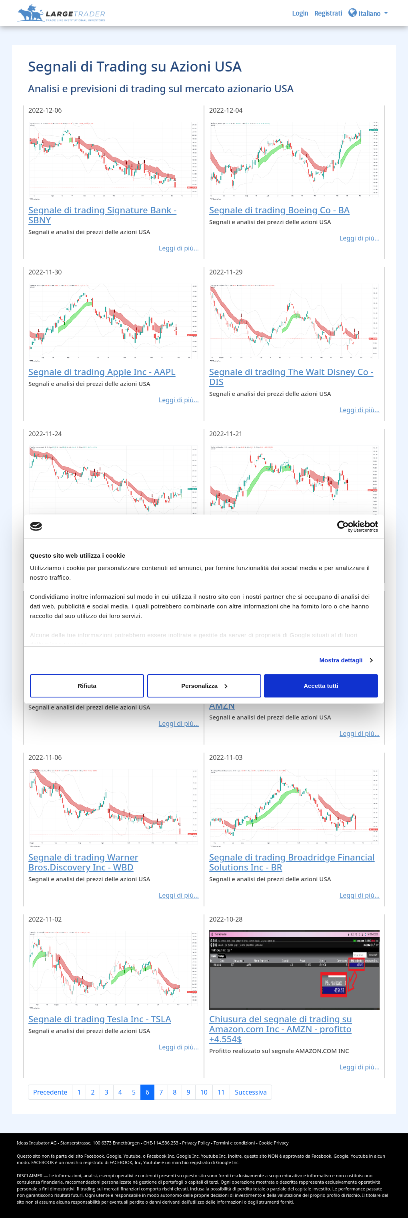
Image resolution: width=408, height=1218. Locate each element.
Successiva (251, 1092)
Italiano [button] (365, 13)
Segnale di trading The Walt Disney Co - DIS (291, 376)
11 (221, 1092)
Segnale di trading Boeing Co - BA (279, 210)
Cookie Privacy (274, 1143)
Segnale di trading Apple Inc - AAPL (102, 372)
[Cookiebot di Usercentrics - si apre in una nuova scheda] (343, 527)
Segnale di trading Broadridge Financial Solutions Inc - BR (292, 862)
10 (204, 1092)
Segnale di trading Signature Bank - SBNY (102, 215)
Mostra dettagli (340, 660)
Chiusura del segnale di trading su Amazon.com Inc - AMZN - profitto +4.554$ (280, 1029)
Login (300, 13)
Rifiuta (87, 685)
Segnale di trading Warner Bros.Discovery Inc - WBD (83, 862)
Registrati (328, 13)
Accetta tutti (321, 685)
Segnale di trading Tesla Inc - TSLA (99, 1019)
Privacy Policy (196, 1143)
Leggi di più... (179, 248)
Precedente (50, 1092)
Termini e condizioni (234, 1143)
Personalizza (204, 685)
